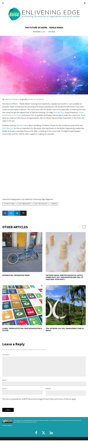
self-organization (41, 204)
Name (4, 384)
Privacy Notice (7, 429)
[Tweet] (11, 213)
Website (48, 392)
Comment (6, 355)
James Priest (16, 115)
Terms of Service (64, 402)
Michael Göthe (22, 125)
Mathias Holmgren (12, 99)
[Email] (23, 213)
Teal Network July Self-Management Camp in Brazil (65, 329)
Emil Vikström (7, 128)
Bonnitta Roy (59, 112)
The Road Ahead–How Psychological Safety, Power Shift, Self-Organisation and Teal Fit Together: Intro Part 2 (64, 277)
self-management (25, 204)
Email (4, 392)
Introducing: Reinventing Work (16, 275)
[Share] (5, 213)
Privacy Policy (48, 402)
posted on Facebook (35, 99)
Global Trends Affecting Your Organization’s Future (22, 329)
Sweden (54, 204)
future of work (9, 204)
